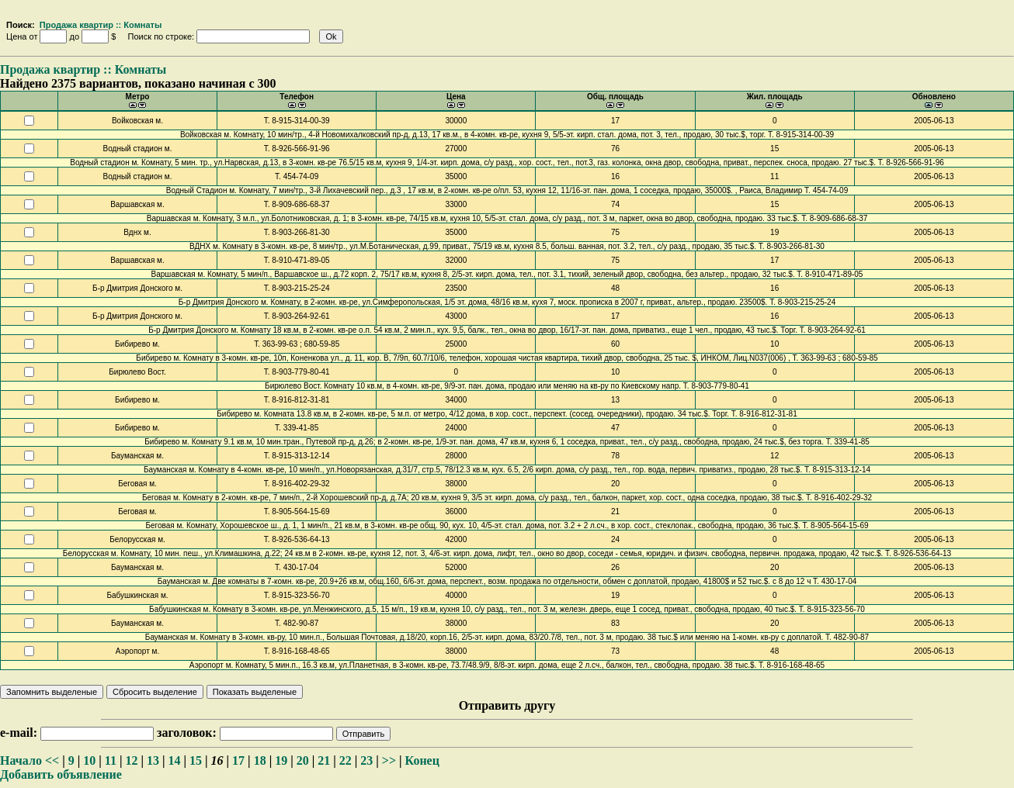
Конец (422, 760)
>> (389, 760)
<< (52, 760)
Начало (21, 760)
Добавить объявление (61, 774)
